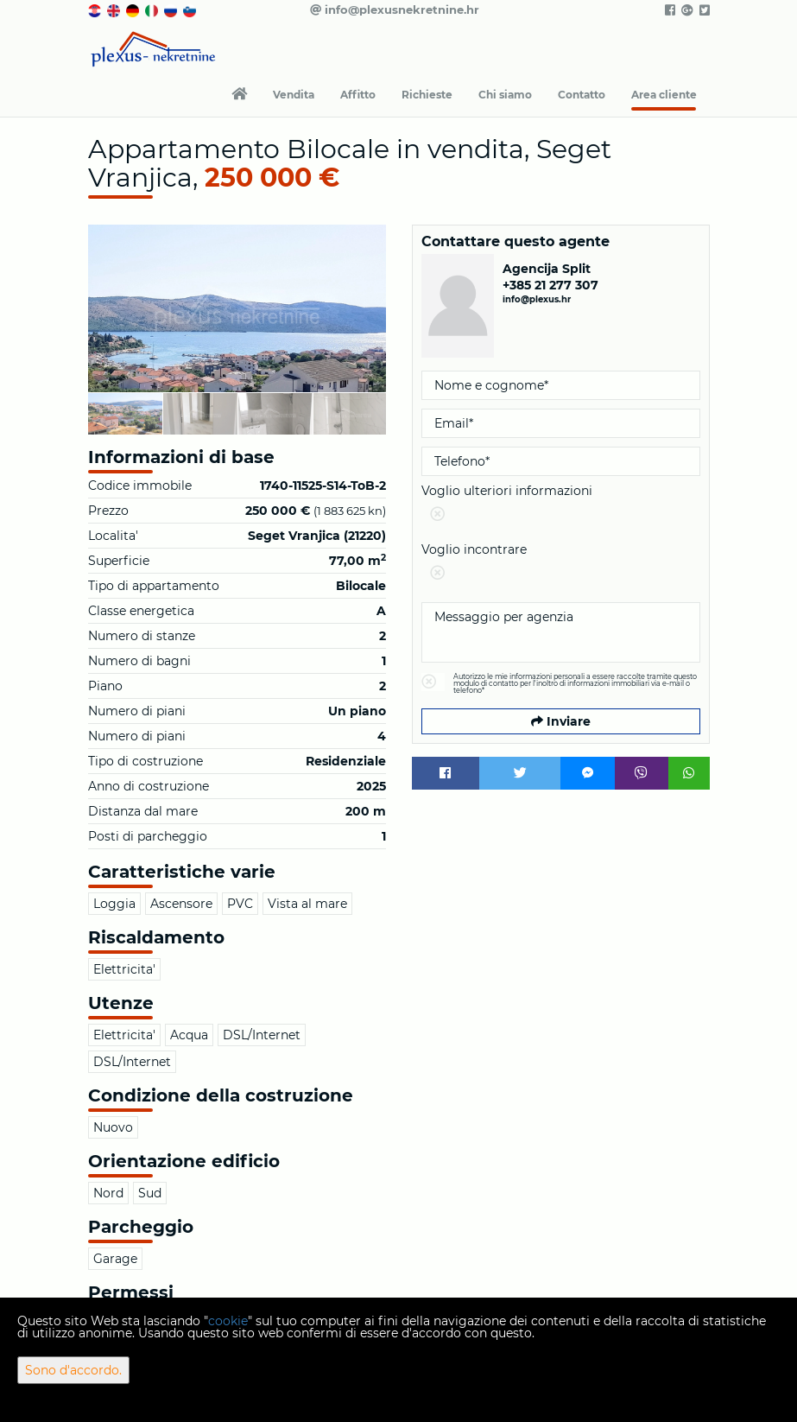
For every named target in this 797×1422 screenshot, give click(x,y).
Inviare (561, 721)
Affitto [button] (358, 94)
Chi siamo (505, 94)
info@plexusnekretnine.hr (394, 9)
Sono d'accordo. (73, 1370)
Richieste (427, 94)
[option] (125, 413)
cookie (228, 1321)
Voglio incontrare (560, 564)
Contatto (581, 94)
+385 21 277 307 (550, 285)
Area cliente (664, 94)
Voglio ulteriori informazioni (560, 506)
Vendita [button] (293, 94)
